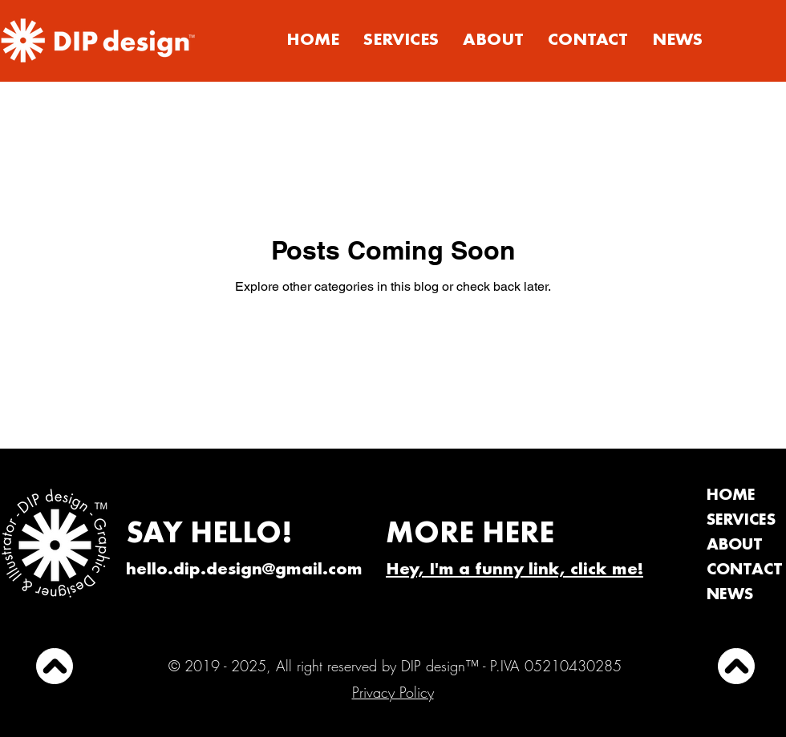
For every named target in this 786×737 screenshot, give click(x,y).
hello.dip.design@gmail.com (244, 570)
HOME (731, 496)
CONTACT (745, 570)
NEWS (730, 595)
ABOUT (735, 546)
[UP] (54, 666)
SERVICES (741, 521)
